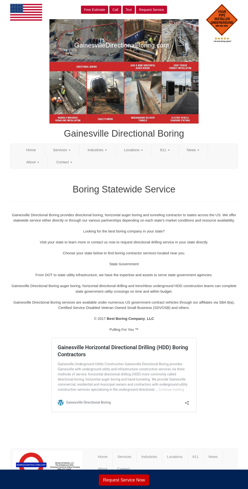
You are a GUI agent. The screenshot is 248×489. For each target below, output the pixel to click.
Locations (133, 150)
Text (129, 10)
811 (165, 150)
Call (115, 10)
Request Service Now (124, 480)
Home (31, 150)
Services (61, 150)
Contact (64, 162)
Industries (97, 150)
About (32, 162)
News (193, 150)
